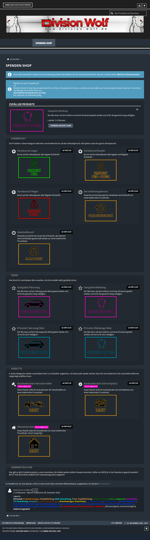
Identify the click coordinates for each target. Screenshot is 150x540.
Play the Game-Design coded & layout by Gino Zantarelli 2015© (24, 528)
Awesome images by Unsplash (58, 528)
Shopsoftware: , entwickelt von (31, 531)
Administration (21, 467)
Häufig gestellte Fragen (126, 43)
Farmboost (18, 138)
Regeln (82, 43)
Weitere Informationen (128, 74)
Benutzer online (22, 490)
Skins (14, 275)
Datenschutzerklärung (13, 523)
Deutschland (104, 483)
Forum (25, 43)
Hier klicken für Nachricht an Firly (29, 93)
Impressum (31, 523)
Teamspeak (98, 43)
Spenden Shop (44, 43)
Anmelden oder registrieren (18, 5)
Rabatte (16, 368)
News (12, 43)
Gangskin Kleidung (58, 111)
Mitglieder (64, 43)
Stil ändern (116, 523)
